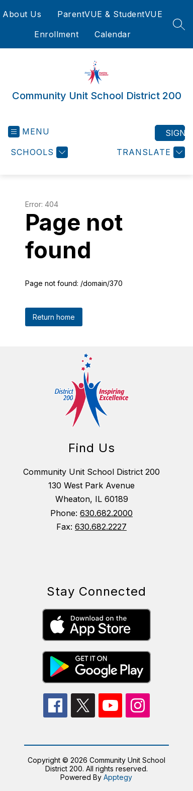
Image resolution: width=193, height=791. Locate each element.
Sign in (175, 133)
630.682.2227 (101, 527)
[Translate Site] (149, 152)
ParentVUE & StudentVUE (109, 14)
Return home (54, 317)
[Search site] (179, 24)
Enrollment (56, 34)
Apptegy (118, 777)
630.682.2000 (106, 513)
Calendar (112, 34)
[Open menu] (29, 131)
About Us (22, 14)
